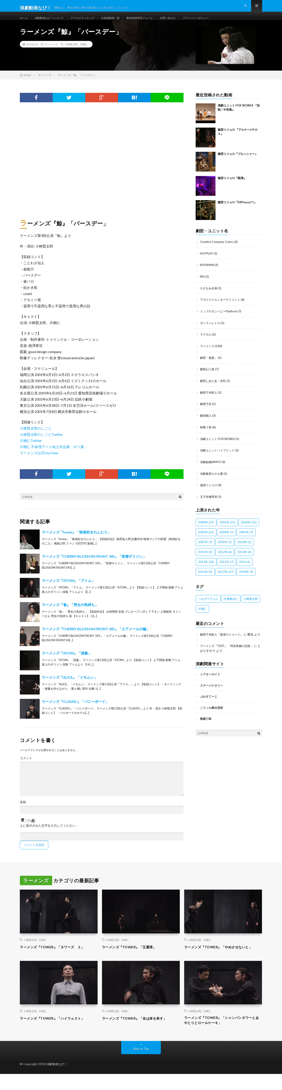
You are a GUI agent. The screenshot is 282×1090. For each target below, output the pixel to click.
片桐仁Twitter (31, 449)
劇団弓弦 (206, 410)
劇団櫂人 (206, 422)
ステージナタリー (211, 695)
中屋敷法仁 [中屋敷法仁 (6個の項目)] (231, 604)
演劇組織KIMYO (211, 467)
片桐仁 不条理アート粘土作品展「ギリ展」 (53, 455)
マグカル (206, 342)
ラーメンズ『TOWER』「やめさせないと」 (220, 958)
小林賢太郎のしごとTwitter (41, 443)
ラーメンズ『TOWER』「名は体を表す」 (140, 1032)
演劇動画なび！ (56, 1080)
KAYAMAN (207, 273)
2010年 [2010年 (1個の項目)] (244, 547)
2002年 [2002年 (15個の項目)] (249, 527)
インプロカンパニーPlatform (220, 319)
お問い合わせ (186, 22)
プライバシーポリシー (218, 22)
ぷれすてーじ (208, 706)
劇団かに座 (207, 376)
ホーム (24, 22)
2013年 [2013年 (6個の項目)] (244, 557)
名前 (23, 810)
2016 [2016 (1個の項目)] (244, 567)
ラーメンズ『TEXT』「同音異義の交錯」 (229, 655)
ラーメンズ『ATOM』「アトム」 (68, 589)
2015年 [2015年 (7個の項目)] (226, 567)
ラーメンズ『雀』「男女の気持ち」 (70, 613)
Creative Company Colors (217, 250)
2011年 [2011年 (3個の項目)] (205, 557)
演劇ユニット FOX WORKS (219, 445)
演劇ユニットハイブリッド (218, 456)
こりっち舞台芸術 (211, 717)
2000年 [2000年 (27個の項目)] (206, 527)
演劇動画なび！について (53, 22)
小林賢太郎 (71, 52)
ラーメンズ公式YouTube (39, 462)
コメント (26, 766)
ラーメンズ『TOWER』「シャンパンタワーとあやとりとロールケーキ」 (222, 1035)
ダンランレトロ (211, 330)
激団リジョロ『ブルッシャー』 (238, 162)
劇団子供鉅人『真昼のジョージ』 (223, 639)
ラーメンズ (51, 52)
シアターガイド (210, 683)
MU (202, 284)
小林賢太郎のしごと (36, 437)
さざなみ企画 (209, 296)
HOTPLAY (207, 262)
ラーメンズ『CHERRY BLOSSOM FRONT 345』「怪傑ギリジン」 (94, 565)
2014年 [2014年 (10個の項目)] (206, 567)
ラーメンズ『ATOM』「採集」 (66, 662)
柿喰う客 (206, 433)
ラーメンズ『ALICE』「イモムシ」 (69, 686)
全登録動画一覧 (122, 22)
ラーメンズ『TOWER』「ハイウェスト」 (58, 1032)
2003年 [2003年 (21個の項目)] (206, 537)
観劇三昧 (206, 728)
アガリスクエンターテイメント (221, 307)
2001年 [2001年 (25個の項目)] (227, 527)
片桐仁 (84, 52)
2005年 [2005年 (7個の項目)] (246, 537)
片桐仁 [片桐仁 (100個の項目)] (202, 614)
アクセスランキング (90, 22)
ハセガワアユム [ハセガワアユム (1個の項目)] (208, 604)
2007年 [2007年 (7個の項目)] (205, 547)
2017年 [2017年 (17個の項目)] (226, 577)
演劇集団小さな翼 (212, 479)
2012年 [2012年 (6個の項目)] (225, 557)
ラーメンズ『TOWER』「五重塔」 (134, 955)
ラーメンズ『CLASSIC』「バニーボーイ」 (75, 710)
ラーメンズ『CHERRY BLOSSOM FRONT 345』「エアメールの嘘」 (96, 638)
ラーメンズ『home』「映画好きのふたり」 (76, 541)
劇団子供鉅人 (209, 399)
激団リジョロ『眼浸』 (232, 186)
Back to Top (141, 1064)
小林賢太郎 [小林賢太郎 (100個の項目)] (250, 604)
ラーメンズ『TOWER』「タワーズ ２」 (58, 955)
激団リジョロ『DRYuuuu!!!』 (237, 211)
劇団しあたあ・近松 (214, 387)
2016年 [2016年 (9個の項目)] (205, 577)
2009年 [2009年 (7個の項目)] (225, 547)
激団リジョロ (209, 490)
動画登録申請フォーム (155, 22)
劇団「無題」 (209, 364)
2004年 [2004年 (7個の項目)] (226, 537)
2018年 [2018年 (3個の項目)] (246, 577)
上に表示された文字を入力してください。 (49, 834)
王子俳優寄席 (209, 502)
